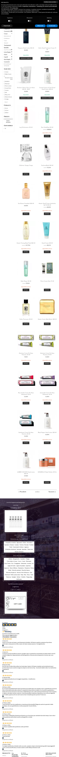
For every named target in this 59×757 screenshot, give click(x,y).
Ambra (10, 559)
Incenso (29, 563)
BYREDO (7, 81)
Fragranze (7, 28)
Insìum (6, 72)
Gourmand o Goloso (18, 547)
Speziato (24, 549)
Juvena (6, 90)
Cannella (22, 559)
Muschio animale (16, 570)
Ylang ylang (29, 577)
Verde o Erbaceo (19, 551)
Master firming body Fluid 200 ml (26, 243)
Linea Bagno (7, 52)
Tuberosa (8, 577)
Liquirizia (28, 565)
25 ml (6, 108)
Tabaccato (30, 549)
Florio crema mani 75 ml (47, 281)
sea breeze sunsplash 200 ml (26, 203)
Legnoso (26, 547)
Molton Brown (8, 97)
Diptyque (7, 83)
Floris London (8, 85)
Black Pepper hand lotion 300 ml (47, 432)
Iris (33, 563)
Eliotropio (28, 561)
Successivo (52, 492)
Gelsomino (23, 563)
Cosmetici (7, 61)
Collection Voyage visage (26, 165)
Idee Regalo (7, 59)
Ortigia (6, 99)
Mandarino (21, 568)
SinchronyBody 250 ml (47, 165)
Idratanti (6, 43)
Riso (25, 574)
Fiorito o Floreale (24, 544)
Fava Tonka (8, 563)
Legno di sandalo (20, 565)
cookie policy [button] (15, 8)
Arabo (24, 542)
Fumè (10, 547)
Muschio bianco (26, 570)
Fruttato (31, 544)
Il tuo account (24, 753)
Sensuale (19, 549)
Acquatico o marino (11, 542)
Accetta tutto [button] (52, 25)
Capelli (6, 57)
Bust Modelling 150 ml (47, 127)
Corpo (6, 33)
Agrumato (19, 542)
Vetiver (18, 577)
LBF (6, 92)
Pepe (22, 574)
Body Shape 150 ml (26, 281)
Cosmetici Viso (8, 31)
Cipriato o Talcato (9, 544)
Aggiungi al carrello (26, 58)
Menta (32, 568)
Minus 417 (7, 94)
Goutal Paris (8, 88)
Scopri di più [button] (7, 25)
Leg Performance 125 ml (25, 127)
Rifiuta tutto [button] (40, 25)
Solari (5, 54)
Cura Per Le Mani (8, 49)
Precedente (22, 492)
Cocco (19, 561)
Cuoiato (17, 544)
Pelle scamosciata (15, 574)
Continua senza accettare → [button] (50, 2)
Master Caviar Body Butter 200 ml (47, 319)
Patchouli (7, 574)
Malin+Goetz (8, 74)
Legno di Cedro (12, 565)
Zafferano (19, 579)
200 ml (6, 112)
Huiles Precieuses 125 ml (26, 319)
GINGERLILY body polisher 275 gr (47, 472)
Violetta (23, 577)
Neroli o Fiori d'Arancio (23, 572)
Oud (31, 572)
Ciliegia (27, 559)
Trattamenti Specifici (7, 46)
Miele (9, 570)
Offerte (4, 755)
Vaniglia (14, 577)
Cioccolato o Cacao (12, 561)
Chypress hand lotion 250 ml (26, 48)
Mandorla (27, 568)
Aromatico (29, 542)
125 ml (6, 110)
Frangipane (17, 563)
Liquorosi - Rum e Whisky (10, 568)
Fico (12, 563)
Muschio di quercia (11, 572)
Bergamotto (16, 559)
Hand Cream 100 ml (47, 243)
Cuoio (23, 561)
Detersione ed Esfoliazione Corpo (7, 38)
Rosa (28, 574)
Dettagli (26, 136)
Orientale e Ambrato (10, 549)
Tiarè (31, 574)
